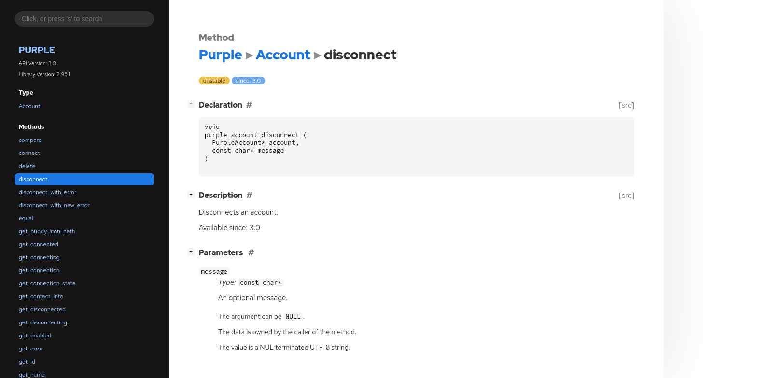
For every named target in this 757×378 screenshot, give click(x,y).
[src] (626, 105)
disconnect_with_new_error (54, 205)
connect (29, 153)
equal (26, 218)
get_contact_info (41, 296)
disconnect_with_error (48, 192)
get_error (31, 348)
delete (27, 166)
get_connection (39, 270)
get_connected (38, 244)
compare (30, 140)
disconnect (33, 179)
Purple (37, 50)
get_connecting (39, 257)
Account (30, 106)
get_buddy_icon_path (47, 231)
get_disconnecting (43, 322)
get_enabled (35, 335)
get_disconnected (42, 309)
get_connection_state (47, 283)
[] (193, 104)
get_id (27, 361)
